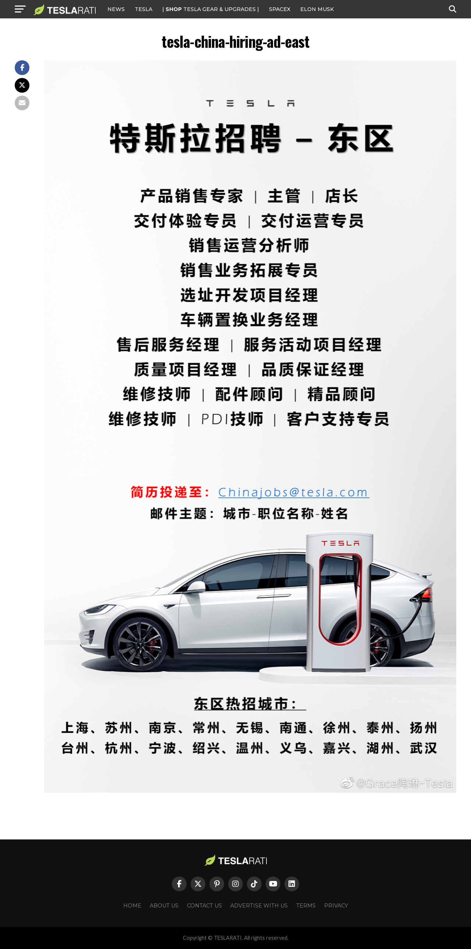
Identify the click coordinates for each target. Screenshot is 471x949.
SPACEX (279, 9)
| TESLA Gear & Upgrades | (210, 9)
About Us (164, 905)
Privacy (336, 905)
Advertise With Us (259, 905)
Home (132, 905)
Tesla (143, 9)
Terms (306, 905)
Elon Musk (317, 9)
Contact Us (204, 905)
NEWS (116, 9)
